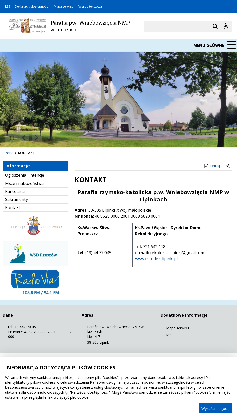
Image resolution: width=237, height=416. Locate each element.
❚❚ (10, 137)
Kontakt (12, 207)
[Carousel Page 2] (54, 138)
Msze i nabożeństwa (24, 183)
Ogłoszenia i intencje (24, 175)
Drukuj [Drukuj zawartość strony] (211, 166)
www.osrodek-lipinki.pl (156, 259)
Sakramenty (16, 199)
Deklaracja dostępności (32, 6)
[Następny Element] (37, 137)
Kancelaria (15, 191)
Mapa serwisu (63, 6)
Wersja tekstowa (90, 6)
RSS (7, 6)
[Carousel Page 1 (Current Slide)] (49, 138)
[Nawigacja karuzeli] (30, 137)
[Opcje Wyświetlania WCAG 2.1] (226, 26)
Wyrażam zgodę (215, 408)
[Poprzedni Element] (24, 137)
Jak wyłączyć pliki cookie (68, 397)
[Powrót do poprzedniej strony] (228, 166)
